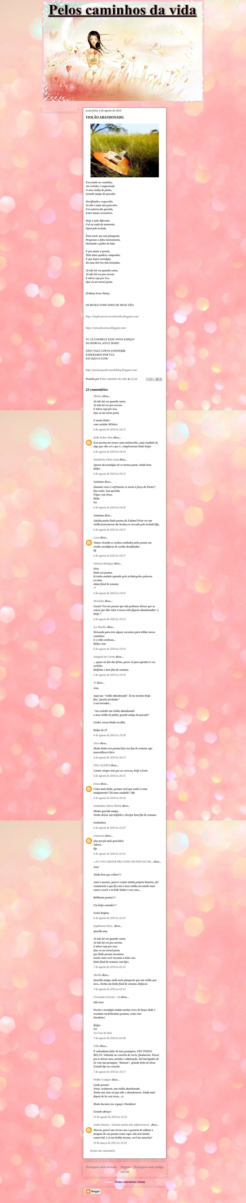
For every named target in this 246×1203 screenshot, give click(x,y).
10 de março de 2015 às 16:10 (110, 1142)
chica (96, 743)
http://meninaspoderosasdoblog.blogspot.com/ (111, 370)
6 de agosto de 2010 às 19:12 (109, 619)
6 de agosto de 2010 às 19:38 (109, 735)
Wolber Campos (102, 1079)
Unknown (99, 835)
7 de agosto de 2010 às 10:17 (109, 1071)
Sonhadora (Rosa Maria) (107, 805)
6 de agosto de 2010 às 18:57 (109, 555)
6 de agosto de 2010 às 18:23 (109, 473)
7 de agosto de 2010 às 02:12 (109, 989)
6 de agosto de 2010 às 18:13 (109, 429)
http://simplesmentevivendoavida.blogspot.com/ (112, 316)
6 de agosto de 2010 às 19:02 (109, 593)
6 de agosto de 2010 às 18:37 (109, 529)
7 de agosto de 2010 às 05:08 (109, 1038)
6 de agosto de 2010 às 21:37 (109, 827)
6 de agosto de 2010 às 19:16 (109, 648)
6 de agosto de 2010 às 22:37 (109, 918)
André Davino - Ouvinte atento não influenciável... (122, 1124)
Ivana (96, 783)
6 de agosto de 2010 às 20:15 (109, 775)
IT (94, 682)
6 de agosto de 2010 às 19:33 (109, 674)
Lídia (96, 1045)
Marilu (97, 975)
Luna (96, 537)
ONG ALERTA (101, 765)
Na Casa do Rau (102, 1032)
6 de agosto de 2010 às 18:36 (109, 507)
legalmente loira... (103, 925)
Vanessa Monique (103, 563)
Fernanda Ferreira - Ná (107, 997)
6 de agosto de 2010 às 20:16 (109, 798)
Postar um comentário (102, 1150)
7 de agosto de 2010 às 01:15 (109, 966)
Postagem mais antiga (149, 1167)
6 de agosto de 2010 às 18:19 (109, 451)
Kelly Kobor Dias (103, 437)
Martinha (98, 601)
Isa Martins (100, 627)
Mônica (97, 396)
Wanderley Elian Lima (106, 459)
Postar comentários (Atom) (130, 1181)
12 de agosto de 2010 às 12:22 (110, 1116)
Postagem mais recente (101, 1167)
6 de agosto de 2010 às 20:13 (109, 757)
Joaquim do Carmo (104, 656)
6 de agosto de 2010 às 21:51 (109, 853)
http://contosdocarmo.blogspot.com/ (106, 327)
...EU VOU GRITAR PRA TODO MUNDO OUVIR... (123, 861)
